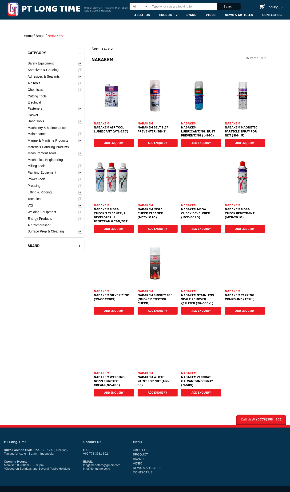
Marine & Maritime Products (48, 140)
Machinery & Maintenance (47, 128)
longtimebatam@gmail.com (101, 465)
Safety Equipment (41, 63)
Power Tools (36, 179)
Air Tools (34, 83)
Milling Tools (36, 166)
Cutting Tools (37, 96)
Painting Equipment (42, 172)
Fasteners (35, 108)
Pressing (34, 186)
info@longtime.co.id (96, 468)
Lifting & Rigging (40, 192)
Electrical (34, 102)
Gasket (33, 115)
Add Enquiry (114, 142)
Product (166, 14)
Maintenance (37, 134)
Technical (34, 199)
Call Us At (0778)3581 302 (261, 419)
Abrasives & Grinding (43, 70)
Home (28, 36)
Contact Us (272, 14)
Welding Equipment (42, 212)
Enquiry (271, 7)
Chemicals (35, 90)
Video (210, 14)
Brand (191, 14)
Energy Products (40, 218)
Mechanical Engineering (45, 160)
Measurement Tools (42, 153)
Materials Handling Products (48, 147)
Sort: (95, 49)
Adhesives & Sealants (44, 76)
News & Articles (239, 14)
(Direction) (60, 450)
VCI (30, 205)
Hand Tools (36, 121)
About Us (142, 14)
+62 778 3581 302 (95, 451)
